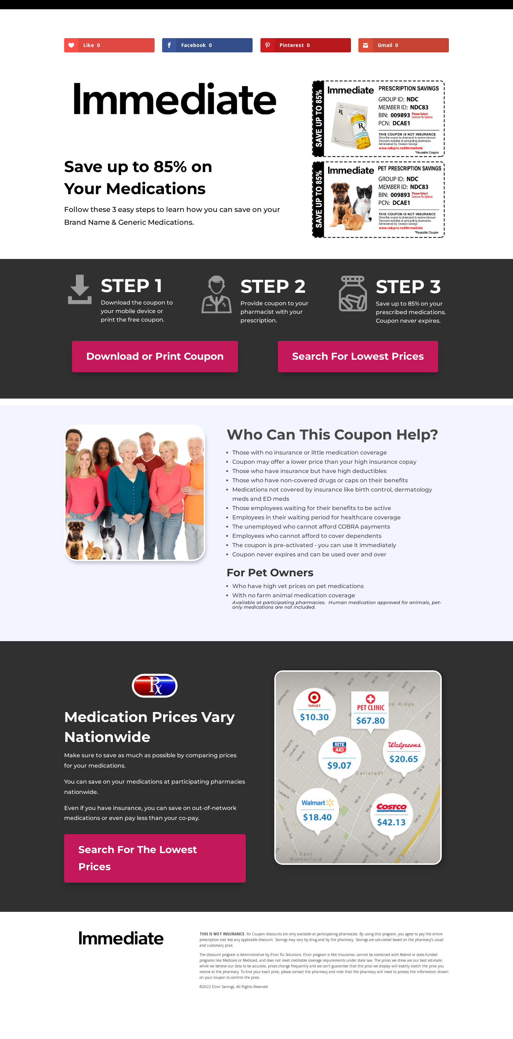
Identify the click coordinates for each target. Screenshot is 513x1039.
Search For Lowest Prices (358, 356)
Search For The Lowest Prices (137, 858)
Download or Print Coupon (155, 356)
